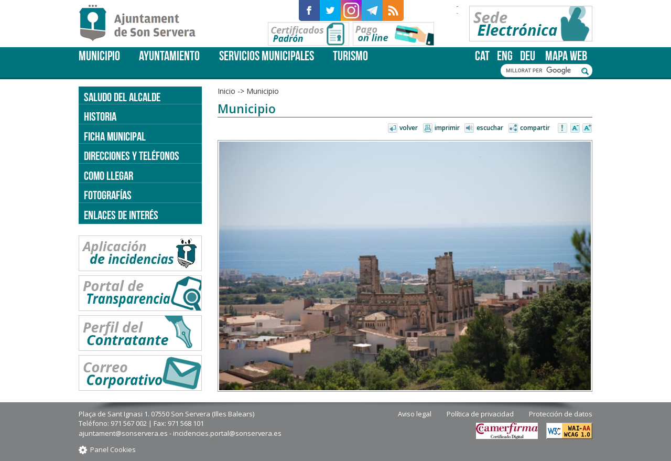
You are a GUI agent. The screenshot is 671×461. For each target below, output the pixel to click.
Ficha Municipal (115, 136)
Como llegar (108, 175)
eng (505, 56)
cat (482, 56)
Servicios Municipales (266, 56)
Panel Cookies (113, 449)
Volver (408, 127)
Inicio (226, 91)
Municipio (99, 56)
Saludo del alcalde (122, 97)
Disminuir (575, 128)
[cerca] (541, 71)
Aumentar (587, 128)
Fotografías (108, 195)
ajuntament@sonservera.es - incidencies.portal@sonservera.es (180, 433)
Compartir (535, 127)
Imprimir (447, 127)
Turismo (350, 56)
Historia (100, 116)
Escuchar (490, 127)
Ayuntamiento (169, 56)
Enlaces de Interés (121, 215)
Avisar (563, 128)
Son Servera (142, 23)
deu (527, 56)
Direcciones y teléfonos (131, 155)
